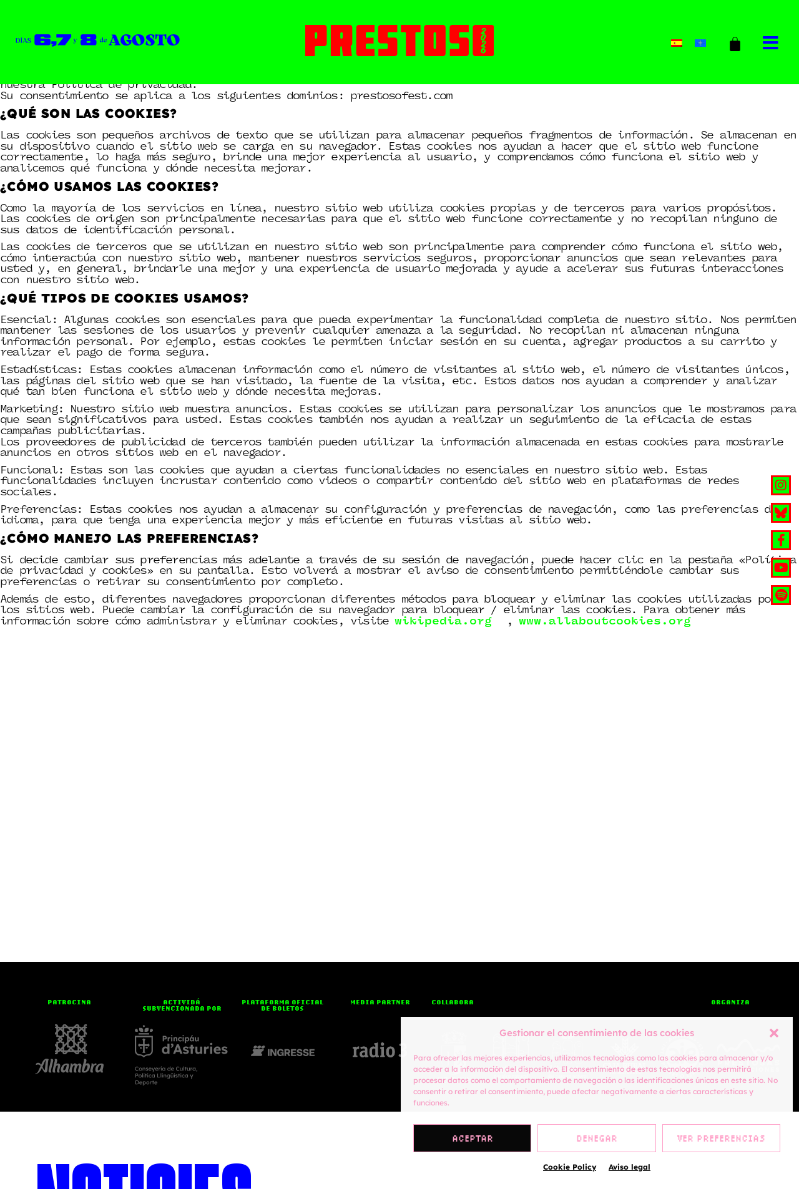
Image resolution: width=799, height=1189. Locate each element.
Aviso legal (629, 1167)
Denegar (596, 1138)
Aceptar (472, 1138)
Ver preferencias (721, 1138)
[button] (774, 1033)
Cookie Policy (569, 1167)
